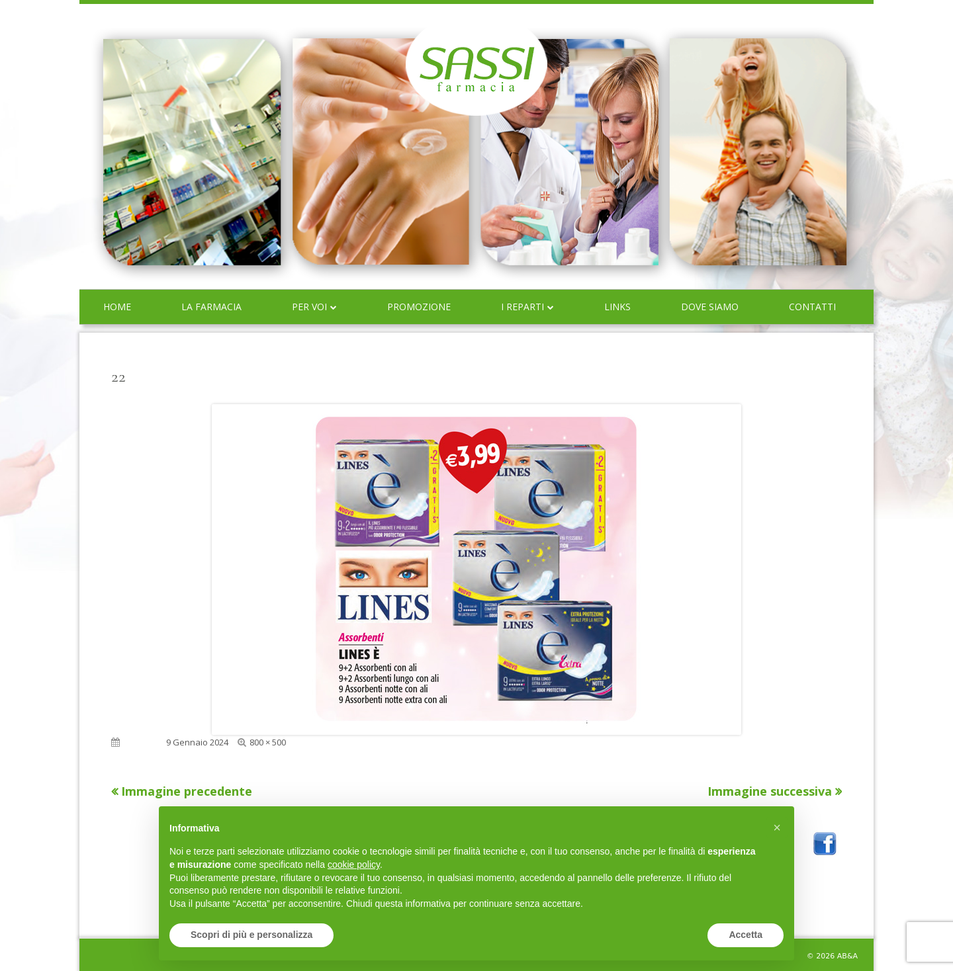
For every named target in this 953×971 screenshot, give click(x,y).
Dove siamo (710, 306)
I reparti (522, 306)
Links (617, 306)
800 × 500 (268, 742)
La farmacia (211, 306)
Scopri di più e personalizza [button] (251, 934)
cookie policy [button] (354, 864)
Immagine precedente (186, 791)
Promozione (419, 306)
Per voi (309, 306)
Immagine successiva (769, 791)
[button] (777, 827)
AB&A (847, 956)
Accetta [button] (745, 934)
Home (117, 306)
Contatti (812, 306)
